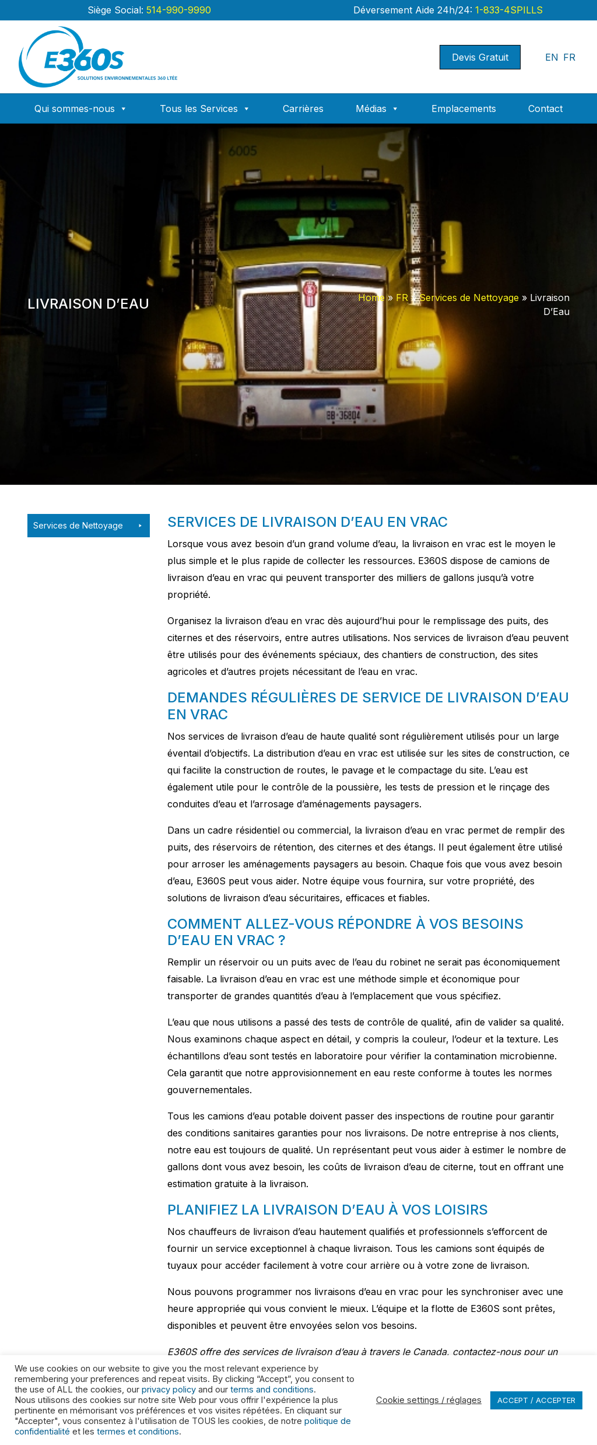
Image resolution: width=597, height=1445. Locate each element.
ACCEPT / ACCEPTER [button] (536, 1400)
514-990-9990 (177, 10)
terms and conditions (272, 1389)
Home (371, 297)
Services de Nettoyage (469, 297)
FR (569, 57)
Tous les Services (205, 108)
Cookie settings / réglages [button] (429, 1400)
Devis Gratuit (480, 57)
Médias (377, 108)
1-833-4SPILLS (507, 10)
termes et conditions (138, 1431)
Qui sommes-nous (81, 108)
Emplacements (463, 108)
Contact (545, 108)
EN (552, 57)
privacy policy (169, 1389)
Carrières (303, 108)
